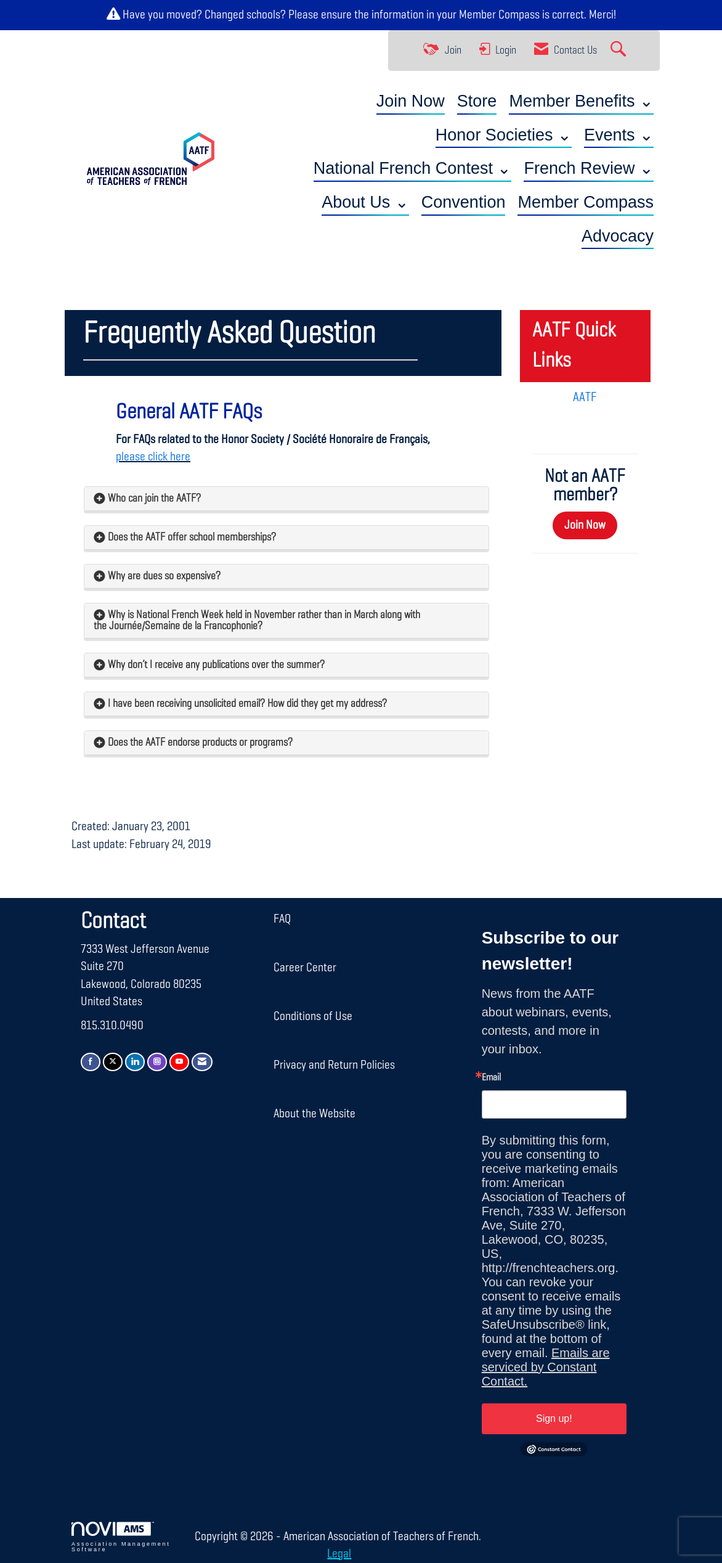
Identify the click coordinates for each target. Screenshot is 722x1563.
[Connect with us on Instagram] (157, 1062)
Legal (339, 1554)
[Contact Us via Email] (202, 1062)
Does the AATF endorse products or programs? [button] (200, 742)
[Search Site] (619, 50)
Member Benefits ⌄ (581, 101)
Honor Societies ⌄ (504, 135)
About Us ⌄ (365, 202)
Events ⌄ (619, 135)
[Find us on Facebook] (90, 1062)
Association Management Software (120, 1537)
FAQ (282, 919)
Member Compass (499, 15)
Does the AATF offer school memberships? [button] (192, 537)
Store (477, 101)
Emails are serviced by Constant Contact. (546, 1367)
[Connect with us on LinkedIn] (135, 1062)
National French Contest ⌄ (413, 168)
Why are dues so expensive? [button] (164, 576)
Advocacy (618, 236)
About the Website (314, 1114)
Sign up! (554, 1418)
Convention (463, 202)
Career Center (305, 968)
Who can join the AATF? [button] (154, 498)
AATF (585, 397)
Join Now (410, 101)
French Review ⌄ (589, 168)
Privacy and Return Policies (334, 1065)
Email (491, 1078)
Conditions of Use (313, 1016)
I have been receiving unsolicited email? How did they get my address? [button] (247, 703)
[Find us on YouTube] (179, 1062)
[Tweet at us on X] (113, 1062)
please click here (153, 457)
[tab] (286, 499)
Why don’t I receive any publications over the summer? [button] (216, 665)
